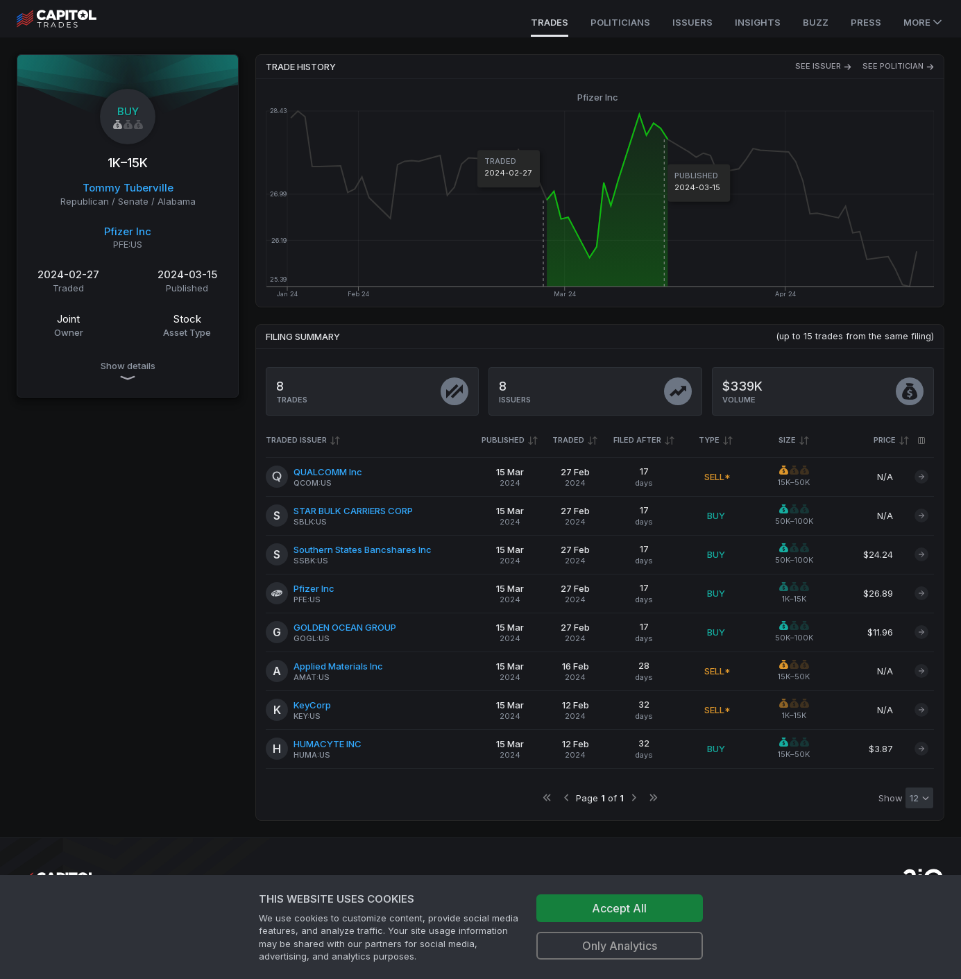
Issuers (692, 22)
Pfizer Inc (127, 231)
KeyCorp (312, 704)
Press (866, 22)
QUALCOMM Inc (328, 471)
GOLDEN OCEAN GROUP (345, 627)
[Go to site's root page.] (72, 19)
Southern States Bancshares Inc (363, 549)
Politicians (620, 22)
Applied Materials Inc (338, 666)
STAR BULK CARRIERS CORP (353, 510)
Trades (549, 22)
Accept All (619, 908)
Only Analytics (619, 946)
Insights (758, 22)
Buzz (815, 22)
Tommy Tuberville (128, 187)
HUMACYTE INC (328, 743)
